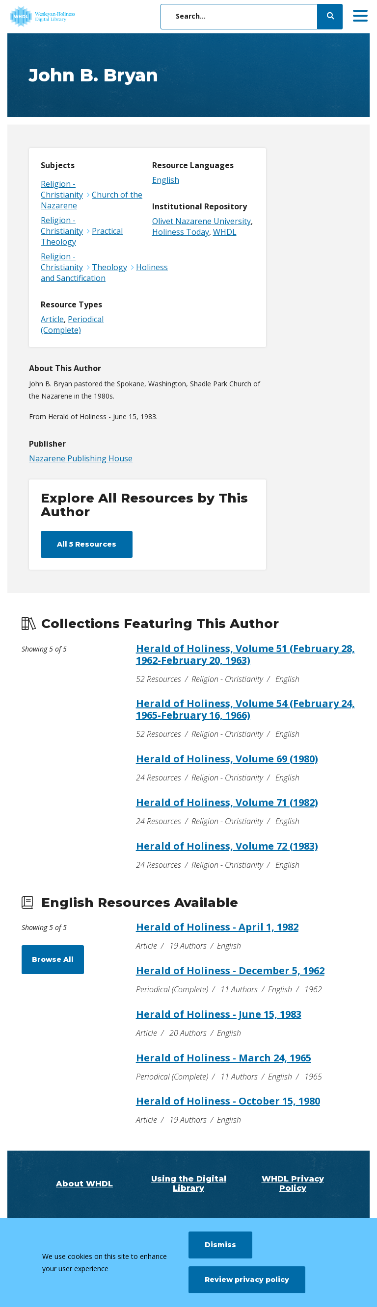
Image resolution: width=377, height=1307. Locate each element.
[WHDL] (81, 16)
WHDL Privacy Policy (293, 1183)
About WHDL (84, 1183)
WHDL (225, 231)
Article (52, 319)
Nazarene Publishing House (81, 458)
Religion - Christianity (62, 189)
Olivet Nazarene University (201, 221)
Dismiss (220, 1244)
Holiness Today (180, 231)
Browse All (53, 959)
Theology (109, 267)
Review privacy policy (247, 1279)
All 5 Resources (86, 544)
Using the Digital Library (188, 1183)
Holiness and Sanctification (104, 272)
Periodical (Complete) (72, 324)
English (165, 180)
